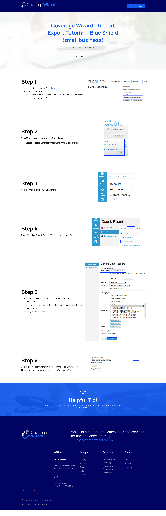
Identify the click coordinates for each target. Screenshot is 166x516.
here (53, 90)
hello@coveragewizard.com (86, 445)
